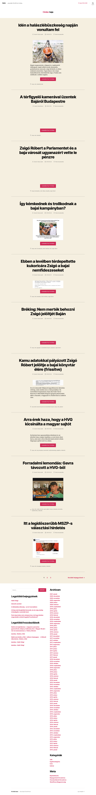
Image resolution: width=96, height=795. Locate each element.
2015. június (53, 695)
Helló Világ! (14, 600)
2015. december (55, 682)
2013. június (53, 741)
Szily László (40, 34)
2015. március (54, 699)
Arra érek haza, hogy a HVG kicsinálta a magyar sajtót (48, 421)
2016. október (54, 663)
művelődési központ (45, 347)
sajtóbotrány (35, 510)
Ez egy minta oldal (82, 3)
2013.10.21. (49, 532)
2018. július (53, 625)
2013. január (53, 749)
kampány (40, 248)
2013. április (53, 743)
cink (35, 84)
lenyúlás (47, 191)
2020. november (55, 598)
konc (4, 3)
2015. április (53, 697)
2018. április (53, 630)
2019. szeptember (55, 606)
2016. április (53, 674)
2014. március (54, 722)
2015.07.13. (49, 34)
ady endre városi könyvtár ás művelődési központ (43, 406)
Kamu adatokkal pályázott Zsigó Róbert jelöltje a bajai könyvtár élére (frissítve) (48, 365)
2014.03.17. (49, 275)
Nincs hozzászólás (59, 34)
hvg (37, 450)
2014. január (53, 726)
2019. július (53, 609)
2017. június (53, 649)
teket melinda (46, 248)
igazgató (39, 347)
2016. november (55, 661)
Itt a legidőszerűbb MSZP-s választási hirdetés (48, 525)
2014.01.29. (49, 374)
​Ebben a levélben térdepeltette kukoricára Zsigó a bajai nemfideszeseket (48, 266)
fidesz (44, 191)
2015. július (53, 693)
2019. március (54, 613)
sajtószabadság (52, 450)
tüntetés (39, 135)
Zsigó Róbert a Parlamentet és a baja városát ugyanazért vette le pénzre (48, 152)
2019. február (54, 615)
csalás (38, 509)
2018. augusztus (55, 623)
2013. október (54, 733)
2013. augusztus (55, 737)
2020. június (53, 602)
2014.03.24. (49, 161)
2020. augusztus (55, 600)
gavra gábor (46, 509)
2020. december (55, 596)
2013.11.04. (49, 428)
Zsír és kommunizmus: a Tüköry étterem (23, 631)
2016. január (53, 680)
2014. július (53, 716)
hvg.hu (51, 509)
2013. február (54, 747)
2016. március (54, 676)
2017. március (54, 653)
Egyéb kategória (55, 761)
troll (50, 248)
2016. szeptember (55, 665)
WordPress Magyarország (58, 782)
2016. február (54, 678)
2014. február (54, 724)
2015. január (53, 703)
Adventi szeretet (16, 604)
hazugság (39, 566)
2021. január (53, 594)
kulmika (13, 634)
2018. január (53, 634)
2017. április (53, 651)
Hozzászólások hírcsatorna (58, 780)
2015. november (55, 684)
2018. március (54, 632)
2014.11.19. (49, 106)
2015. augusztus (55, 691)
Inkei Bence (40, 106)
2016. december (55, 659)
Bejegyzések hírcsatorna (57, 778)
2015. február (54, 701)
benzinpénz (37, 191)
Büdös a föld (21, 634)
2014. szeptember (55, 712)
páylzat (61, 406)
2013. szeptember (55, 735)
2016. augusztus (55, 667)
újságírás (59, 450)
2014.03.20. (49, 213)
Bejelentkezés (54, 775)
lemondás (60, 509)
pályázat (53, 347)
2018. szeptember (55, 621)
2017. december (55, 636)
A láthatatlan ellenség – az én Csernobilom (24, 607)
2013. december (55, 728)
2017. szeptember (55, 642)
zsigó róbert (53, 191)
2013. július (53, 739)
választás (63, 450)
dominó (41, 509)
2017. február (54, 655)
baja (33, 84)
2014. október (54, 710)
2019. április (53, 611)
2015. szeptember (55, 688)
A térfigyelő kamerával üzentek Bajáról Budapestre (48, 99)
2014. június (53, 718)
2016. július (53, 670)
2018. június (53, 628)
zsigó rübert (58, 347)
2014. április (53, 720)
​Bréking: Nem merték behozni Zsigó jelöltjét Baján (48, 311)
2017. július (53, 646)
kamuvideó (45, 450)
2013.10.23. (49, 472)
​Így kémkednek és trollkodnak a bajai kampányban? (48, 205)
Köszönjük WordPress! (25, 791)
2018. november (55, 619)
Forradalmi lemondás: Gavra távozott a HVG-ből (48, 465)
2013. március (54, 745)
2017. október (54, 640)
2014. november (55, 707)
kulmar (52, 766)
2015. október (54, 686)
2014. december (55, 705)
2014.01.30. (49, 318)
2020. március (54, 604)
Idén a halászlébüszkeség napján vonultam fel (48, 27)
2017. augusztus (55, 644)
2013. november (55, 731)
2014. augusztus (55, 714)
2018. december (55, 617)
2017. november (55, 638)
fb (37, 248)
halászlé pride (40, 84)
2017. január (53, 657)
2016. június (53, 672)
